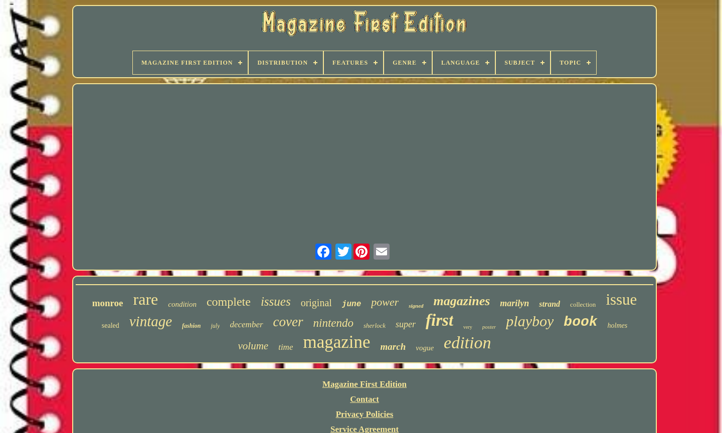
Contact (364, 399)
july (215, 325)
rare (145, 299)
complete (229, 301)
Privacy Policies (365, 414)
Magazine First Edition (364, 384)
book (580, 322)
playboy (530, 321)
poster (489, 327)
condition (182, 304)
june (351, 304)
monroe (107, 303)
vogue (425, 348)
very (467, 327)
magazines (462, 301)
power (385, 302)
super (406, 324)
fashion (191, 325)
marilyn (514, 303)
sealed (110, 325)
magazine (336, 342)
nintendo (333, 323)
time (285, 347)
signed (416, 306)
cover (288, 321)
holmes (618, 325)
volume (253, 346)
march (393, 346)
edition (467, 342)
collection (583, 304)
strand (549, 304)
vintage (150, 321)
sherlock (375, 325)
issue (621, 299)
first (439, 320)
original (316, 302)
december (246, 324)
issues (276, 301)
